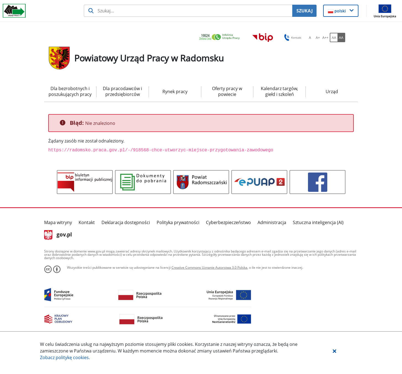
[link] (221, 37)
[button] (334, 351)
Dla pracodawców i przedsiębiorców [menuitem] (122, 91)
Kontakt (87, 222)
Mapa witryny (58, 222)
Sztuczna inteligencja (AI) (318, 222)
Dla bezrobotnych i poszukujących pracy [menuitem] (70, 91)
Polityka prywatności (178, 222)
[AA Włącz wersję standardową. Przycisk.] (333, 37)
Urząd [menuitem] (332, 91)
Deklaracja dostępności (125, 222)
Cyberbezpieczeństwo (228, 222)
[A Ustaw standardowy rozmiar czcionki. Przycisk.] (310, 37)
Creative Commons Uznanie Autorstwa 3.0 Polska (209, 267)
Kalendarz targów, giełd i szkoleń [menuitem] (279, 91)
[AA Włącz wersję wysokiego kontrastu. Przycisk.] (341, 37)
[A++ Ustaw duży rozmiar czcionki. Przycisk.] (325, 37)
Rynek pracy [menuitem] (174, 91)
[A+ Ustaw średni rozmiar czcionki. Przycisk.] (317, 37)
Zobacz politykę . (65, 357)
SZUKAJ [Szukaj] (304, 11)
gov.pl (58, 235)
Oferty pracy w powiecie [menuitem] (227, 91)
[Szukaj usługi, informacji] (188, 11)
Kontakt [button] (291, 37)
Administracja (272, 222)
